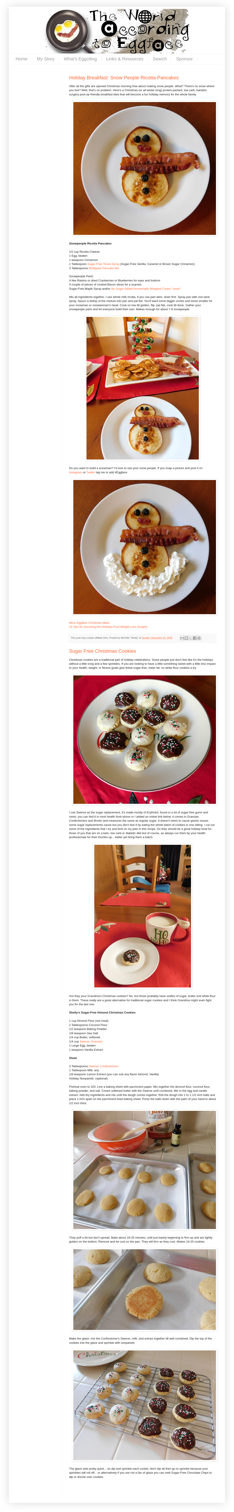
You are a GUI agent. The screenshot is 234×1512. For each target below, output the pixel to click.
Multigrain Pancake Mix (104, 268)
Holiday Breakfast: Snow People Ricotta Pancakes (124, 77)
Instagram (75, 472)
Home (21, 58)
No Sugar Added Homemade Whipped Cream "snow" (146, 288)
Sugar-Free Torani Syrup (103, 264)
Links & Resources (125, 58)
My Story (45, 58)
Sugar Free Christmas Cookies (102, 651)
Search (160, 58)
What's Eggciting (80, 58)
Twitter (90, 472)
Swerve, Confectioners (103, 1066)
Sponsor (184, 58)
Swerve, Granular (91, 1041)
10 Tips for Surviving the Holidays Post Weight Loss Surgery (108, 626)
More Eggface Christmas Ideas (89, 622)
